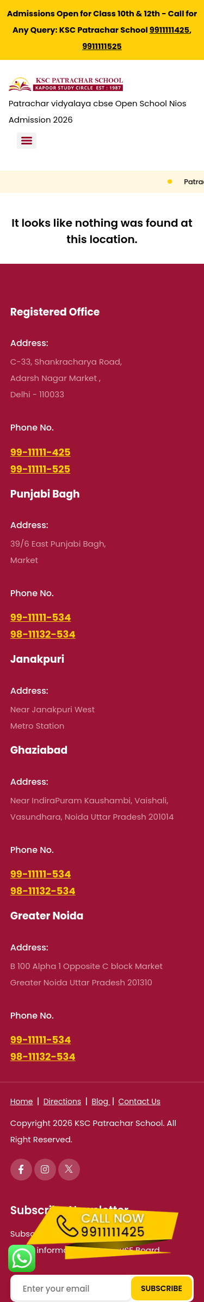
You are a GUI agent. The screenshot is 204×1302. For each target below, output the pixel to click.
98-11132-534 (43, 634)
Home (21, 1101)
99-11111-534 (40, 617)
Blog (100, 1101)
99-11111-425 (40, 452)
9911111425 (169, 30)
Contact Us (139, 1101)
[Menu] (26, 140)
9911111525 (102, 46)
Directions (63, 1101)
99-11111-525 (40, 469)
